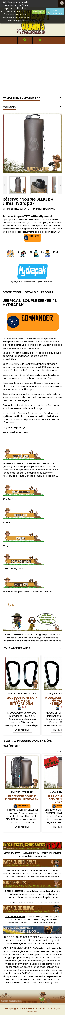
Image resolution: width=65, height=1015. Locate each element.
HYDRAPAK (49, 208)
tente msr (51, 960)
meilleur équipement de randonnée (28, 902)
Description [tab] (12, 292)
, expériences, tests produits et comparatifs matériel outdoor (32, 938)
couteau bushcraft (16, 876)
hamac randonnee (29, 897)
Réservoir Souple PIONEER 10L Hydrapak (22, 797)
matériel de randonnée (32, 856)
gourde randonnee (34, 967)
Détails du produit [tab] (39, 292)
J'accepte (38, 11)
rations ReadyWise (47, 982)
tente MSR (53, 943)
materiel (21, 873)
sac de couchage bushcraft (43, 876)
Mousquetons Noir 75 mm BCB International (21, 701)
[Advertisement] (32, 68)
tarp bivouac (50, 897)
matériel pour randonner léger (24, 637)
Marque (38, 208)
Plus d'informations (55, 12)
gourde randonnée (50, 640)
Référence (9, 208)
